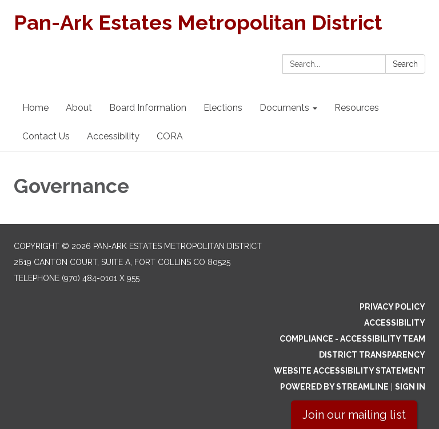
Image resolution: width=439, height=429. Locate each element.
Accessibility (394, 322)
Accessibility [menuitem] (113, 136)
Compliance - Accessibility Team (352, 338)
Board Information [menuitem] (147, 107)
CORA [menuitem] (170, 136)
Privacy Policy (392, 306)
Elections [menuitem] (222, 107)
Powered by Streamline (334, 386)
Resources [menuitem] (356, 107)
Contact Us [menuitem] (46, 136)
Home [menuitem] (35, 107)
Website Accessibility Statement (349, 370)
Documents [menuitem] (284, 107)
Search (405, 64)
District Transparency (372, 354)
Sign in (410, 386)
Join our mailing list (354, 415)
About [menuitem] (79, 107)
